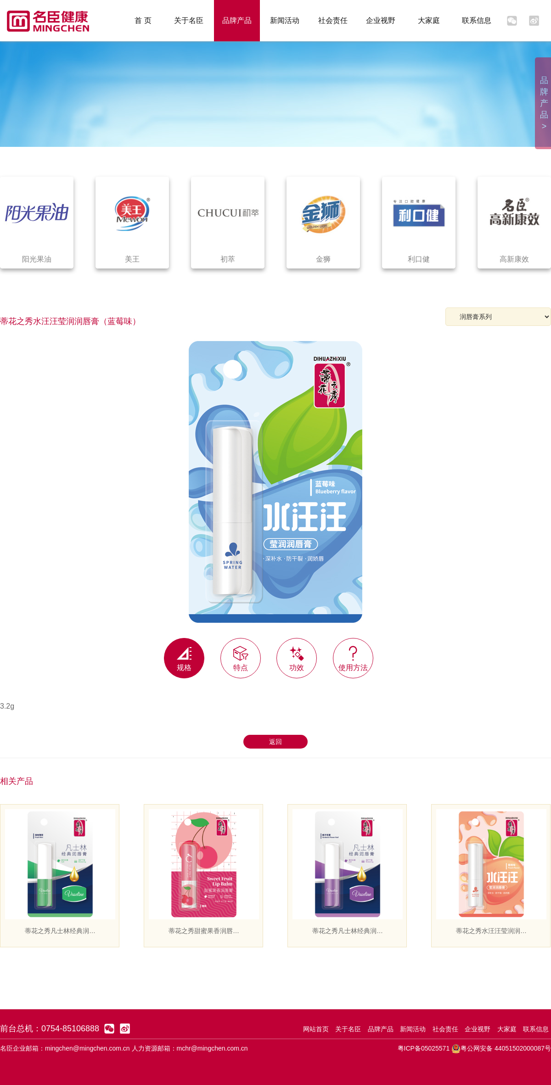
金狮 (323, 259)
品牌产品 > (544, 103)
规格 (184, 654)
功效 (296, 654)
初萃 (227, 259)
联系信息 (476, 20)
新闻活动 (284, 20)
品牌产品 (237, 20)
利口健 (419, 259)
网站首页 (316, 1029)
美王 (132, 259)
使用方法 (353, 654)
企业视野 (380, 20)
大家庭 (429, 20)
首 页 (143, 20)
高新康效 (514, 259)
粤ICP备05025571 (424, 1048)
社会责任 (333, 20)
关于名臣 (188, 20)
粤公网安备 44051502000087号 (501, 1048)
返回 (275, 741)
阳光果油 (36, 259)
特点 (240, 654)
